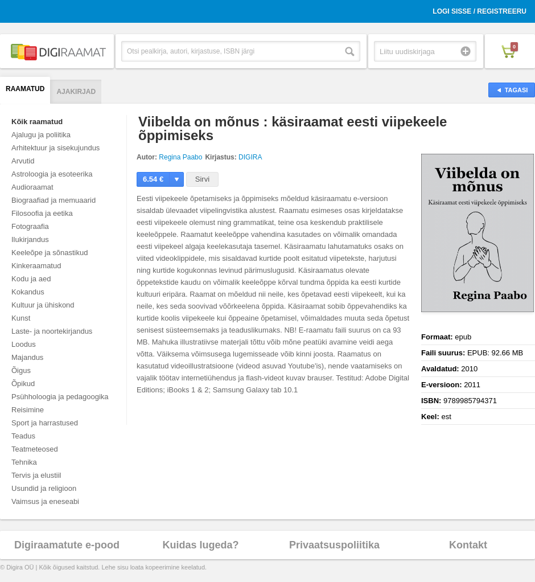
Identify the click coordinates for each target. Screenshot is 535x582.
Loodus (23, 344)
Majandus (27, 357)
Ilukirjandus (30, 239)
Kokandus (27, 292)
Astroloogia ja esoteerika (51, 174)
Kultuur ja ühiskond (43, 305)
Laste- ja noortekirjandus (51, 331)
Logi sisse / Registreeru (479, 11)
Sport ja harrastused (44, 423)
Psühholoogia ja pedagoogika (60, 396)
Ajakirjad (76, 92)
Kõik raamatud (37, 121)
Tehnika (24, 462)
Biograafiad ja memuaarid (53, 200)
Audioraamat (32, 187)
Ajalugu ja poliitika (41, 134)
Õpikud (23, 383)
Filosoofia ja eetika (42, 213)
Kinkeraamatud (36, 265)
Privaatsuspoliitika (334, 545)
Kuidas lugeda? (200, 545)
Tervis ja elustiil (36, 475)
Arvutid (22, 161)
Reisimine (27, 409)
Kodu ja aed (31, 278)
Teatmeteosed (34, 449)
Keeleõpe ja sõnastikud (49, 252)
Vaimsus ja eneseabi (45, 501)
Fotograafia (30, 226)
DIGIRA (250, 157)
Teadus (23, 436)
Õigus (21, 370)
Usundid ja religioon (43, 488)
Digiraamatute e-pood (67, 545)
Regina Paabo (180, 157)
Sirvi (202, 179)
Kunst (20, 318)
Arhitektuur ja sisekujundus (55, 148)
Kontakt (468, 545)
